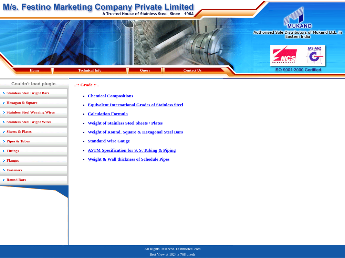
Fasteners (14, 170)
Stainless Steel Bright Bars (28, 93)
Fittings (13, 151)
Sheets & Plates (19, 131)
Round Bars (16, 180)
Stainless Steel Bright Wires (29, 122)
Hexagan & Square (22, 102)
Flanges (13, 160)
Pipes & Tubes (18, 141)
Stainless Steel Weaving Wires (31, 112)
